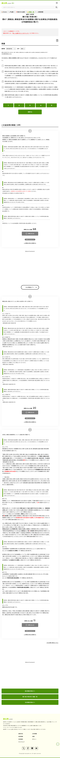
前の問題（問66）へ (30, 691)
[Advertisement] (30, 675)
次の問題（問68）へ (30, 702)
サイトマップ (22, 742)
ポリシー (34, 739)
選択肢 (3, 48)
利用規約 (21, 739)
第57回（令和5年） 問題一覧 (30, 696)
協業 (33, 736)
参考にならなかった (30, 239)
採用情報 (21, 736)
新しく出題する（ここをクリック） (21, 33)
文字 (18, 48)
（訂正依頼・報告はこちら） (7, 53)
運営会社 (21, 733)
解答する (30, 112)
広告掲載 (34, 733)
